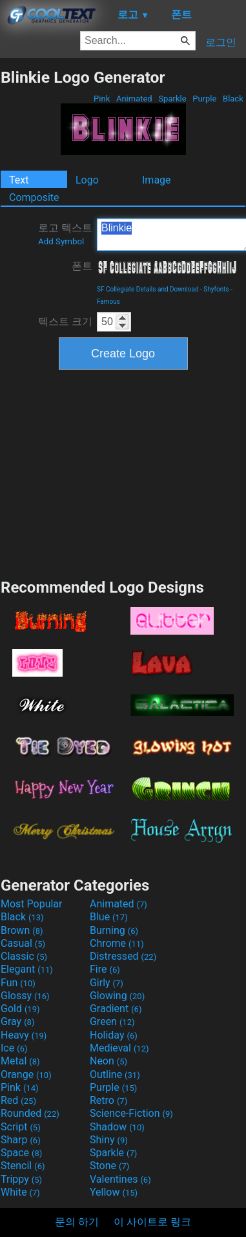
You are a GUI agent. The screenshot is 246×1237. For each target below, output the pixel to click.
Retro (108, 1100)
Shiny (109, 1140)
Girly (106, 983)
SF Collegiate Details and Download (148, 289)
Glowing (117, 995)
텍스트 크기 (65, 321)
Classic (24, 956)
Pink (102, 98)
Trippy (21, 1179)
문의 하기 (77, 1222)
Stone (109, 1165)
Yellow (114, 1192)
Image (156, 180)
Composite (34, 197)
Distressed (123, 956)
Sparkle (172, 98)
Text (18, 180)
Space (21, 1153)
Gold (20, 1008)
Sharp (21, 1140)
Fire (105, 969)
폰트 (82, 266)
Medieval (119, 1048)
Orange (26, 1074)
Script (21, 1127)
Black (233, 98)
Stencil (23, 1165)
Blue (109, 917)
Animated (134, 98)
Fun (18, 983)
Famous (108, 301)
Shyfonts (216, 289)
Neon (108, 1061)
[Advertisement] (123, 472)
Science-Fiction (131, 1113)
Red (18, 1100)
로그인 (220, 42)
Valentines (120, 1179)
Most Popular (32, 904)
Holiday (114, 1035)
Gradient (115, 1008)
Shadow (117, 1127)
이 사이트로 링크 (152, 1222)
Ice (14, 1048)
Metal (20, 1061)
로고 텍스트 (65, 234)
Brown (22, 930)
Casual (23, 943)
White (20, 1192)
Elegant (27, 969)
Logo (87, 180)
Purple (204, 98)
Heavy (23, 1035)
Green (112, 1021)
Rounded (30, 1113)
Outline (115, 1074)
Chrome (117, 943)
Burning (114, 930)
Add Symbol (61, 241)
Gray (17, 1021)
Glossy (25, 995)
